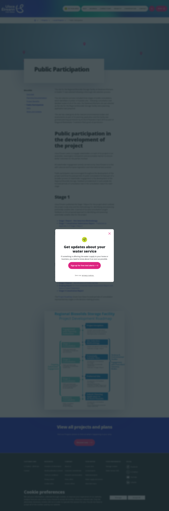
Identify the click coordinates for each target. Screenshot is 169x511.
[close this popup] (109, 233)
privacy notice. (88, 275)
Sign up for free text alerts (84, 265)
